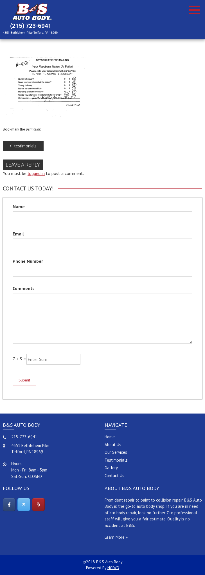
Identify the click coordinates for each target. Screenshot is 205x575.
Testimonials (116, 460)
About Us (113, 444)
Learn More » (116, 537)
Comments (24, 288)
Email (18, 234)
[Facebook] (9, 504)
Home (110, 436)
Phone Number (28, 261)
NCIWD (113, 567)
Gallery (111, 467)
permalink (33, 129)
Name (19, 206)
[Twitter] (23, 504)
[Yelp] (38, 504)
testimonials (23, 145)
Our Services (116, 452)
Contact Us (114, 475)
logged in (36, 173)
